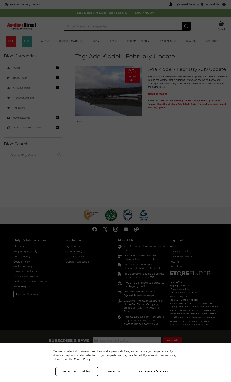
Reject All (115, 371)
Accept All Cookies (76, 371)
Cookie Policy (82, 359)
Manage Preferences (153, 371)
